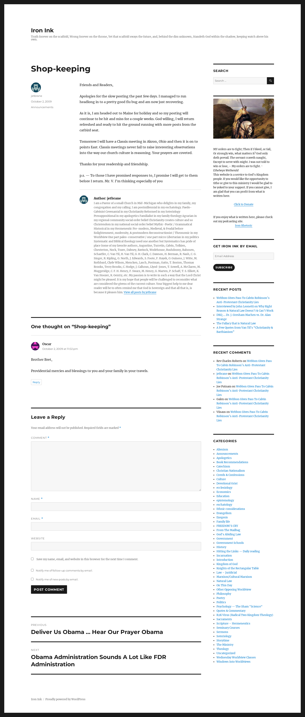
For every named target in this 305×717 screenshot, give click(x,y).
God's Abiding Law (228, 534)
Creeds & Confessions (230, 475)
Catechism (223, 466)
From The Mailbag (228, 530)
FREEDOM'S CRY (227, 526)
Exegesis (222, 517)
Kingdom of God (227, 564)
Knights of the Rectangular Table (237, 568)
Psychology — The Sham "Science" (239, 606)
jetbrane (36, 95)
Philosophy (223, 594)
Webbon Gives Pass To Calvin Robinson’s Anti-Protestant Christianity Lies (244, 365)
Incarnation (224, 555)
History (221, 547)
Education (222, 496)
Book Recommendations (232, 462)
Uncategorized (225, 653)
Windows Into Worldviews (233, 661)
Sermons (222, 632)
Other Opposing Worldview (233, 589)
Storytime (222, 640)
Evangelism (223, 513)
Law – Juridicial (226, 572)
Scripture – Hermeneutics (233, 623)
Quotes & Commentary (230, 611)
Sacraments (224, 619)
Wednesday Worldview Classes (236, 657)
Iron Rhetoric (243, 225)
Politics (221, 602)
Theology (222, 649)
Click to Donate (243, 204)
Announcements (42, 107)
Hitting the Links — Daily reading (238, 551)
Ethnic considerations (230, 509)
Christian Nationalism (230, 470)
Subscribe (223, 267)
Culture (221, 479)
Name (37, 499)
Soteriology (223, 636)
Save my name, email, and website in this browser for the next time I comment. (87, 559)
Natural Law (224, 581)
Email (37, 518)
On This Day (224, 585)
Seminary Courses (228, 627)
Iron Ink (42, 30)
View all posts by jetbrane (140, 292)
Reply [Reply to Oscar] (36, 382)
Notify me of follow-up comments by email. (64, 570)
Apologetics (224, 458)
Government (224, 538)
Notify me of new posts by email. (57, 579)
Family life (223, 521)
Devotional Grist (227, 483)
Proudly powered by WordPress (65, 699)
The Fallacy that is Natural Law (236, 323)
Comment (40, 438)
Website (38, 538)
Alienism (222, 449)
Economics (223, 492)
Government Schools (230, 543)
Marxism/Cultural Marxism (234, 577)
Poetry (220, 598)
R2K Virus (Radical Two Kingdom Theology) (244, 615)
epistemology (225, 500)
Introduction (224, 560)
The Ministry (224, 644)
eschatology (224, 504)
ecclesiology (224, 487)
